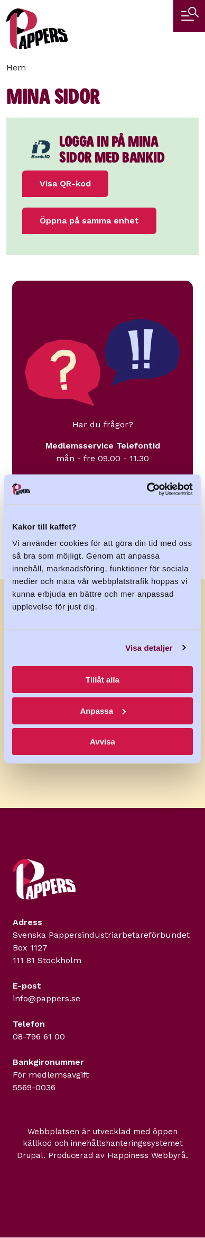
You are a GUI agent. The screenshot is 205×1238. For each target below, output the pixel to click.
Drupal (30, 1155)
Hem (16, 67)
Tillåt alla (102, 679)
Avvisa (102, 741)
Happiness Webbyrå (146, 1155)
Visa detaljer (148, 647)
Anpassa (103, 710)
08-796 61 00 (39, 1036)
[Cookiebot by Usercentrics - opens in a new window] (147, 489)
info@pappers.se (46, 998)
